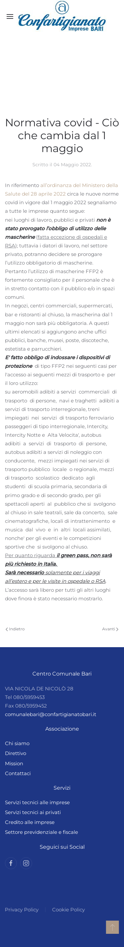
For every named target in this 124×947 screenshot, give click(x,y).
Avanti (110, 628)
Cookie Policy (68, 909)
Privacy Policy (21, 909)
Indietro (15, 628)
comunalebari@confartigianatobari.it (50, 714)
